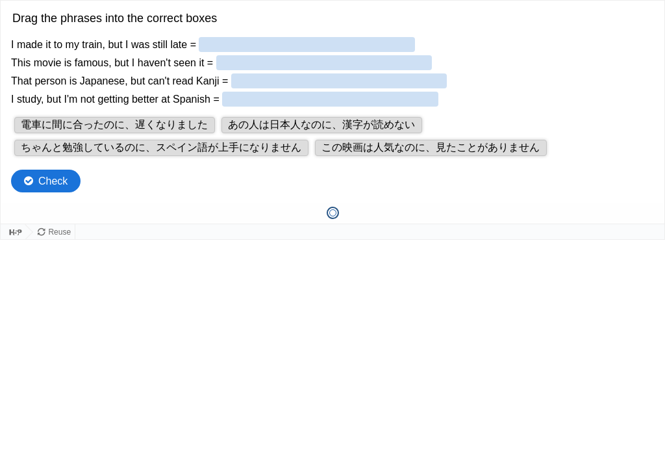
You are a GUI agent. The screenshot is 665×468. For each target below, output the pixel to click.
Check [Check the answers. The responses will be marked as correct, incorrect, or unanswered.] (53, 181)
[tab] (332, 212)
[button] (114, 125)
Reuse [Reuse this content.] (59, 232)
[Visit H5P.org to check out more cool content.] (13, 232)
